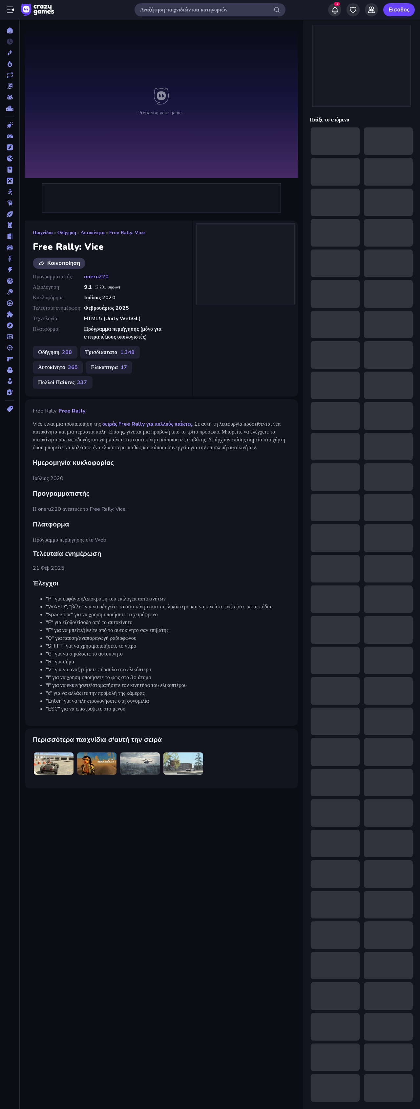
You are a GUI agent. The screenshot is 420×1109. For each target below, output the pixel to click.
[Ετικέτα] (9, 409)
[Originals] (9, 86)
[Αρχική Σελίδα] (9, 30)
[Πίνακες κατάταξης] (9, 108)
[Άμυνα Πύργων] (9, 225)
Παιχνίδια (43, 233)
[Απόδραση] (9, 236)
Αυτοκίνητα (93, 233)
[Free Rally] (53, 763)
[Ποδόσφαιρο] (9, 336)
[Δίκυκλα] (9, 258)
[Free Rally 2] (96, 763)
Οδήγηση (66, 233)
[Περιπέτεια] (9, 325)
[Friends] (371, 9)
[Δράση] (9, 269)
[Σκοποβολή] (9, 347)
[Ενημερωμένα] (9, 75)
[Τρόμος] (9, 370)
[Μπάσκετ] (9, 280)
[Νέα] (9, 52)
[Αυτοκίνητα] (9, 247)
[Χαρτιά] (9, 392)
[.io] (9, 158)
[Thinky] (9, 203)
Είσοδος (399, 9)
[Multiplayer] (9, 97)
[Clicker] (9, 125)
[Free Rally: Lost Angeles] (183, 763)
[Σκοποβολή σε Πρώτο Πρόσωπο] (9, 358)
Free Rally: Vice (127, 233)
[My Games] (353, 9)
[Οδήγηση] (9, 303)
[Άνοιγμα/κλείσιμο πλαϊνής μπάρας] (10, 10)
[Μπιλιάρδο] (9, 292)
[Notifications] (334, 9)
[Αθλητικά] (9, 214)
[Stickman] (9, 191)
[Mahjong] (9, 169)
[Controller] (9, 136)
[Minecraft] (9, 180)
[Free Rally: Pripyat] (139, 763)
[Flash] (9, 147)
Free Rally (72, 411)
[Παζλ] (9, 314)
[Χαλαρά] (9, 381)
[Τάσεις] (9, 63)
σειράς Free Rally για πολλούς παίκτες (147, 424)
